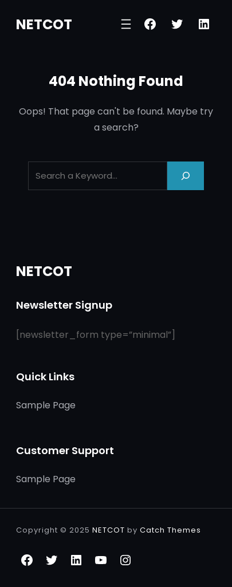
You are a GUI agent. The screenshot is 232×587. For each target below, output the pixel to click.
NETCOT (44, 24)
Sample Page (46, 405)
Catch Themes (170, 530)
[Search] (185, 175)
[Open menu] (126, 24)
